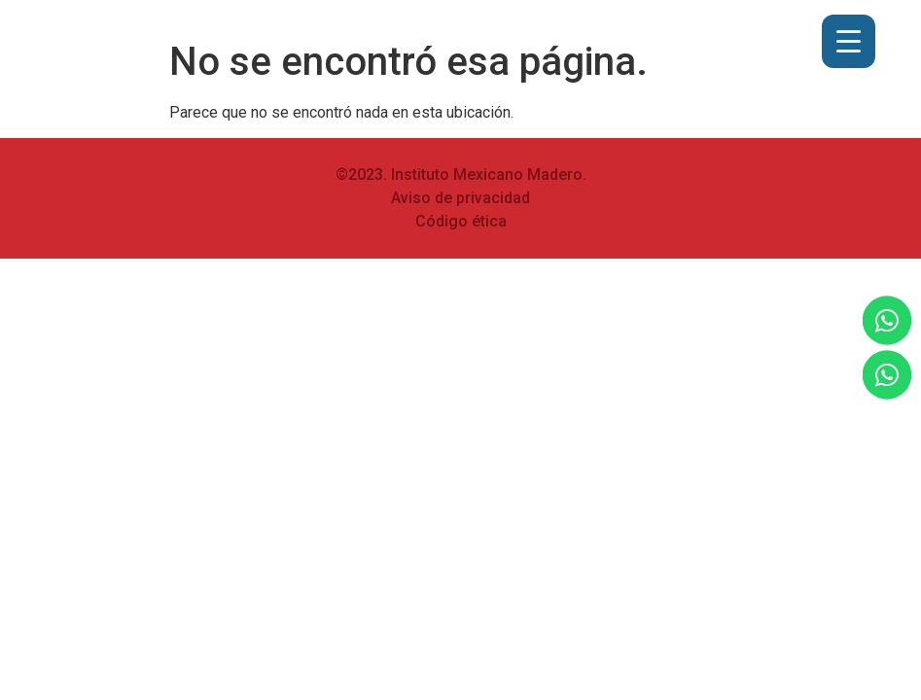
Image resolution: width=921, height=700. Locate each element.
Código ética (461, 221)
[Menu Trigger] (848, 41)
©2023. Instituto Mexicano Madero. (461, 174)
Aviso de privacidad (460, 198)
